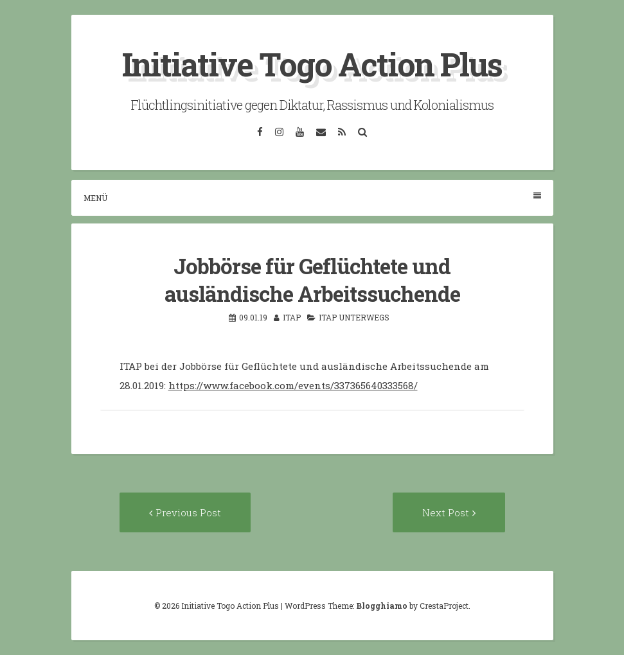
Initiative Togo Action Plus (312, 64)
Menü (312, 197)
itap (292, 317)
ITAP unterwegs (354, 317)
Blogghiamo (381, 605)
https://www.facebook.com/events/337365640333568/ (293, 385)
